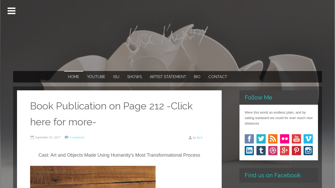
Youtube (96, 76)
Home (73, 76)
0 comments (77, 137)
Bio (197, 76)
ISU (116, 76)
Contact (217, 76)
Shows (134, 76)
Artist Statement (168, 76)
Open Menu (12, 11)
